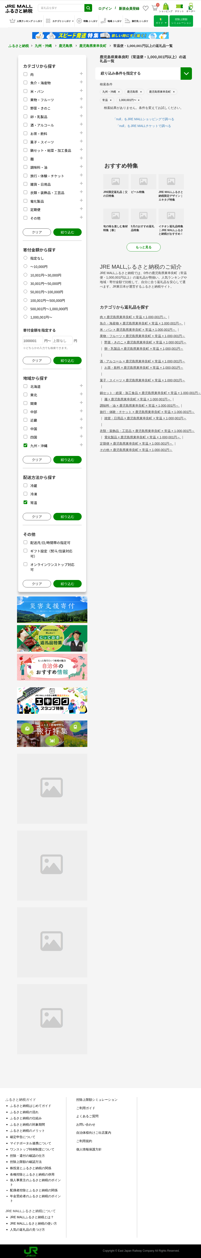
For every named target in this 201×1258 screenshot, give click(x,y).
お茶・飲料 (38, 132)
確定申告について (22, 1136)
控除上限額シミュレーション (97, 1099)
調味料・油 (38, 166)
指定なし (37, 257)
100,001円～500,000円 (47, 299)
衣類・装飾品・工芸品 (47, 191)
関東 (33, 402)
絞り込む (67, 231)
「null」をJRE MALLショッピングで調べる (143, 118)
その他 (35, 217)
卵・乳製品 (38, 115)
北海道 (35, 385)
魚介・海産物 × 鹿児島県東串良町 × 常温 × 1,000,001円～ (141, 322)
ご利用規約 (84, 1140)
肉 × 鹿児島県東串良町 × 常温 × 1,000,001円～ (133, 316)
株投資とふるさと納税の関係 (30, 1167)
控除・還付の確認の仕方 (27, 1155)
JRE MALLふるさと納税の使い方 (33, 1222)
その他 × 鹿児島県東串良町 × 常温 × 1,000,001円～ (136, 449)
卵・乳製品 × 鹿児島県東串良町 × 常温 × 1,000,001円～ (143, 348)
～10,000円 (38, 265)
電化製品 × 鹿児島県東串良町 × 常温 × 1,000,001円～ (142, 436)
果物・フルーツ (42, 98)
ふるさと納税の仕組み (26, 1117)
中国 (33, 427)
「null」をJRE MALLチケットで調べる (143, 125)
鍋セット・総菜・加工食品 (50, 149)
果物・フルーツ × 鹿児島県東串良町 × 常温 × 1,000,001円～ (142, 335)
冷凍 (33, 493)
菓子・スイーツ (42, 141)
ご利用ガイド (85, 1107)
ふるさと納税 (18, 45)
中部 (33, 410)
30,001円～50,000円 (45, 282)
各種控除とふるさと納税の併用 (32, 1173)
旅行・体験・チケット (47, 175)
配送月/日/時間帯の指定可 (50, 541)
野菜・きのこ (40, 107)
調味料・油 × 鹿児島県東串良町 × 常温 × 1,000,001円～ (140, 404)
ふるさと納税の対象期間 (27, 1123)
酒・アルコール (42, 124)
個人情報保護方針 (89, 1148)
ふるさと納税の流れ (24, 1111)
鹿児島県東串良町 (92, 45)
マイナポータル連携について (30, 1142)
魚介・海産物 (40, 82)
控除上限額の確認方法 (26, 1161)
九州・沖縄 (43, 45)
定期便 (35, 208)
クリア (37, 231)
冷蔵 (33, 484)
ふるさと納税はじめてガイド (30, 1105)
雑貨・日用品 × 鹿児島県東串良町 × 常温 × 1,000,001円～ (145, 417)
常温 (33, 501)
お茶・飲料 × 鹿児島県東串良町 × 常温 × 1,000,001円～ (143, 366)
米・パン (37, 90)
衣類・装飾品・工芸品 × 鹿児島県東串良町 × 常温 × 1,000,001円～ (147, 430)
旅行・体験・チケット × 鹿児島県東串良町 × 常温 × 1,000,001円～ (147, 411)
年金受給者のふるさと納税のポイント (35, 1197)
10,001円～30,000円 (45, 274)
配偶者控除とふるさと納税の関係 (34, 1189)
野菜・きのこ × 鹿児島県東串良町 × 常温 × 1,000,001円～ (145, 341)
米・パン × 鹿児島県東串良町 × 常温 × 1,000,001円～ (138, 329)
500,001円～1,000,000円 (49, 307)
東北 (33, 394)
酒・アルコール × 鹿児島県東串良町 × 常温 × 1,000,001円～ (142, 360)
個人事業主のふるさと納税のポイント (35, 1181)
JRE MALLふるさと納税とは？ (32, 1216)
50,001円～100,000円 (46, 291)
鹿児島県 (65, 45)
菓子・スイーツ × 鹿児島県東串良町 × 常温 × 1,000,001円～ (142, 379)
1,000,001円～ (41, 316)
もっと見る (144, 246)
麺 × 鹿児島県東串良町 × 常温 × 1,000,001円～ (138, 398)
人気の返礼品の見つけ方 (27, 1228)
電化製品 (37, 200)
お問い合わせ (85, 1123)
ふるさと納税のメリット (27, 1129)
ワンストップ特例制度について (32, 1148)
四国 (33, 436)
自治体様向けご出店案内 (93, 1132)
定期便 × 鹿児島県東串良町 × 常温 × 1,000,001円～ (136, 442)
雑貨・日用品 (40, 183)
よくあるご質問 (87, 1115)
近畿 (33, 419)
